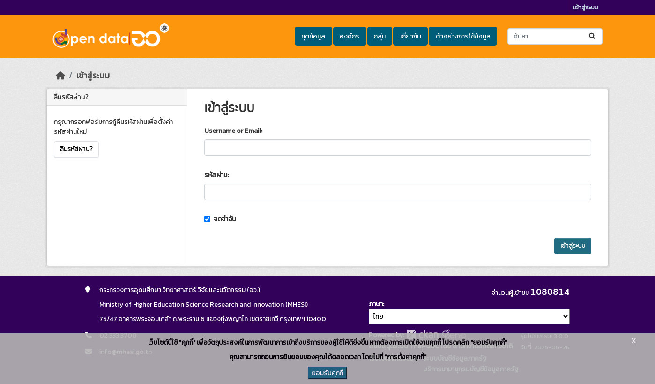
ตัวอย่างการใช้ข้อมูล (463, 36)
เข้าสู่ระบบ (585, 7)
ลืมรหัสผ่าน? (76, 149)
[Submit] (593, 36)
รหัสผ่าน (215, 175)
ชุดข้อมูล (313, 36)
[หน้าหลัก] (60, 75)
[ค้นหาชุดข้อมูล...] (555, 36)
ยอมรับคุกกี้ (327, 373)
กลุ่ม (380, 36)
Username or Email (232, 131)
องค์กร (349, 36)
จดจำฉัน (220, 219)
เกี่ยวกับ (410, 36)
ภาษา (376, 304)
